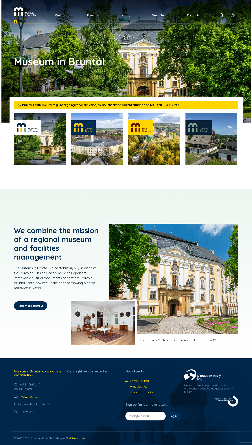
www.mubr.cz (29, 396)
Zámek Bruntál (139, 381)
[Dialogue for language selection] (232, 15)
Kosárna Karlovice (142, 392)
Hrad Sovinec (138, 386)
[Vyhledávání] (221, 15)
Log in (174, 416)
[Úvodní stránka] (25, 11)
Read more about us (31, 305)
